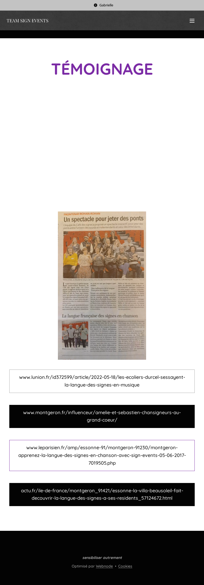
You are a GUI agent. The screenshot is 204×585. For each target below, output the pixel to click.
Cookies (125, 566)
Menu (192, 20)
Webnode (104, 566)
